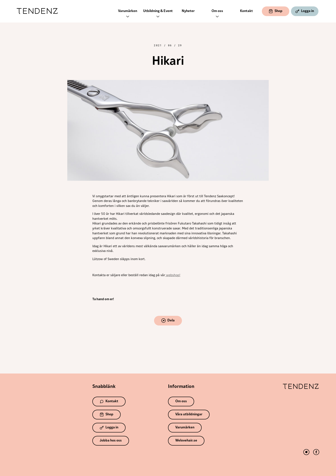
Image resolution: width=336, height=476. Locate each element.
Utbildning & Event (158, 14)
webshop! (172, 275)
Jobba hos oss (111, 440)
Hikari (168, 62)
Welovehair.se (186, 440)
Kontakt (246, 11)
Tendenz (37, 11)
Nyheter (188, 11)
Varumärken (127, 14)
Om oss (217, 14)
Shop (275, 11)
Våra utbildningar (188, 414)
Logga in (304, 11)
